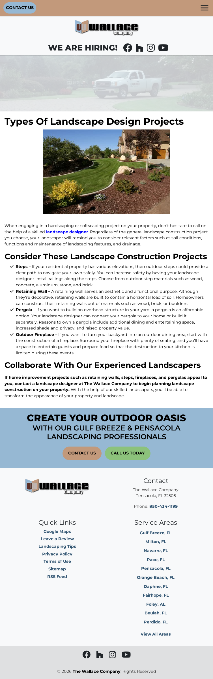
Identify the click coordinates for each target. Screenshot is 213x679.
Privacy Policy (57, 554)
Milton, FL (155, 541)
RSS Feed (57, 576)
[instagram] (151, 49)
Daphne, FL (156, 586)
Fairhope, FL (156, 595)
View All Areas (156, 634)
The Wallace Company (97, 671)
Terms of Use (57, 561)
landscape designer (67, 231)
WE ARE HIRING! (82, 47)
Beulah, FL (156, 613)
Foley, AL (155, 604)
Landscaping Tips (57, 546)
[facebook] (128, 49)
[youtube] (163, 49)
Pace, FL (156, 559)
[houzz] (140, 49)
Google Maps (57, 531)
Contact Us (20, 7)
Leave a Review (57, 538)
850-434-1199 (163, 506)
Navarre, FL (156, 550)
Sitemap (57, 569)
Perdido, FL (156, 622)
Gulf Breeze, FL (156, 532)
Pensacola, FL (156, 568)
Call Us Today (128, 453)
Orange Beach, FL (156, 577)
